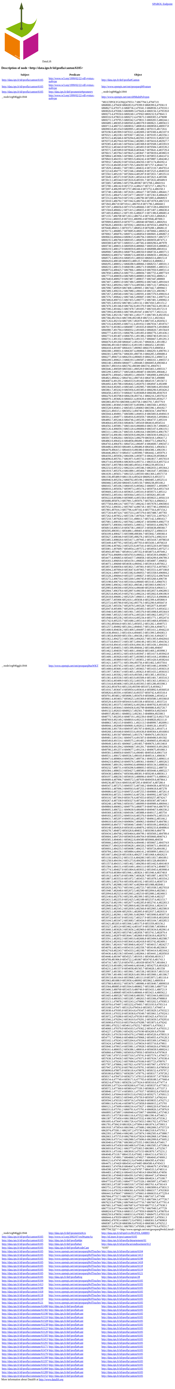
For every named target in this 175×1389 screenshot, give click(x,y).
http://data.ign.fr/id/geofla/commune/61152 (25, 1376)
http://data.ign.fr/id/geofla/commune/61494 (25, 1368)
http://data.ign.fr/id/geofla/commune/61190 (25, 1313)
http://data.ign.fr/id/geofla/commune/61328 (25, 1321)
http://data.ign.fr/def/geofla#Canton (121, 79)
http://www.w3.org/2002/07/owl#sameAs (71, 1236)
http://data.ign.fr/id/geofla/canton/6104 (122, 1251)
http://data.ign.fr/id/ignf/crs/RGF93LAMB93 (126, 1233)
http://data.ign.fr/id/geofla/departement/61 (124, 1240)
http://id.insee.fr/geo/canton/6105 (119, 1236)
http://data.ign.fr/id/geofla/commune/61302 (25, 1310)
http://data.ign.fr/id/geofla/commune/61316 (25, 1317)
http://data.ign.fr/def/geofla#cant (66, 1306)
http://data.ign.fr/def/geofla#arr (65, 1244)
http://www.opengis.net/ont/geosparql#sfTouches (75, 1251)
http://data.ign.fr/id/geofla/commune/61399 (25, 1357)
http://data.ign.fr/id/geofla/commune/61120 (25, 1332)
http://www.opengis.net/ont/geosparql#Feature (126, 86)
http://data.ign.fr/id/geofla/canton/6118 (122, 1266)
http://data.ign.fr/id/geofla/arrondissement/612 (126, 1244)
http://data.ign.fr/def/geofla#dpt (65, 1240)
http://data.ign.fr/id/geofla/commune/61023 (25, 1365)
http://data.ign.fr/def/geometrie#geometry (71, 91)
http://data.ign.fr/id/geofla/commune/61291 (25, 1343)
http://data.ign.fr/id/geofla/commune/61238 (25, 1324)
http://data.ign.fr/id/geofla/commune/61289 (25, 1372)
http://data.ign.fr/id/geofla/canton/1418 (122, 1262)
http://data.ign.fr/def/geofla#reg (65, 1277)
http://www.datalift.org (51, 1379)
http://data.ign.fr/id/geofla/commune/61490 (25, 1306)
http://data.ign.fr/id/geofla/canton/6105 (22, 79)
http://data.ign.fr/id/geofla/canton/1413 (122, 1255)
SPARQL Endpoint (162, 3)
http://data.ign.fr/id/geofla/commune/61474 (25, 1350)
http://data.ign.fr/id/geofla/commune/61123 (25, 1328)
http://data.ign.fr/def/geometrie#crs (67, 1233)
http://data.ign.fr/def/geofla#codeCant (69, 1247)
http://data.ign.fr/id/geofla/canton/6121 (122, 1273)
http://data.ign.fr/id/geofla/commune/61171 (25, 1346)
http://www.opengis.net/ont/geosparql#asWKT (73, 665)
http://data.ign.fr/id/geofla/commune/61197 (25, 1361)
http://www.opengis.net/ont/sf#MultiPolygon (125, 96)
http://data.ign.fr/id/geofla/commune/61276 (25, 1354)
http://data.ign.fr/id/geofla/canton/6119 (122, 1269)
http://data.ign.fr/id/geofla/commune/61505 (25, 1335)
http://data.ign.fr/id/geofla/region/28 (121, 1277)
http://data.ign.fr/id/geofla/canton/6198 (122, 1258)
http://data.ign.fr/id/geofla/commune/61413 (25, 1339)
